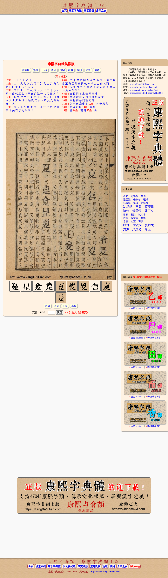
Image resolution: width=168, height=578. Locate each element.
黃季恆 (137, 211)
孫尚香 (142, 214)
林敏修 (127, 203)
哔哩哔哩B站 (153, 308)
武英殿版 (83, 566)
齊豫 (126, 229)
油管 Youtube (137, 308)
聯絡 (112, 566)
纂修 (35, 70)
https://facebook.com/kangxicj (143, 87)
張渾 (145, 199)
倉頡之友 (101, 10)
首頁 (47, 305)
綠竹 (126, 225)
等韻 (79, 70)
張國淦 (127, 199)
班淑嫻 (137, 225)
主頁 (64, 10)
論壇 (105, 566)
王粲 (138, 206)
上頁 (56, 305)
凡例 (44, 70)
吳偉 (143, 196)
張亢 (125, 196)
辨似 (70, 70)
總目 (53, 70)
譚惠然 (137, 229)
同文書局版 (69, 566)
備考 (96, 70)
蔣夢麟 (149, 206)
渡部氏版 (95, 566)
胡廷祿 (144, 203)
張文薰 (134, 218)
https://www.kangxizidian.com (105, 571)
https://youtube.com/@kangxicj (144, 90)
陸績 (126, 211)
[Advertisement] (84, 36)
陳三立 (149, 211)
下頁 (65, 305)
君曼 (125, 214)
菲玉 (148, 229)
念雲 (125, 221)
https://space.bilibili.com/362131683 (146, 93)
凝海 (133, 214)
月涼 (143, 218)
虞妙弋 (149, 225)
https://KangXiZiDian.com (142, 84)
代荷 (125, 218)
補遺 (88, 70)
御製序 (26, 70)
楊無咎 (137, 199)
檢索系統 (41, 566)
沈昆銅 (127, 206)
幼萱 (133, 221)
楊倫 (135, 203)
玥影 (140, 221)
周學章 (134, 196)
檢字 (62, 70)
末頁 (73, 305)
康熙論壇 (89, 10)
